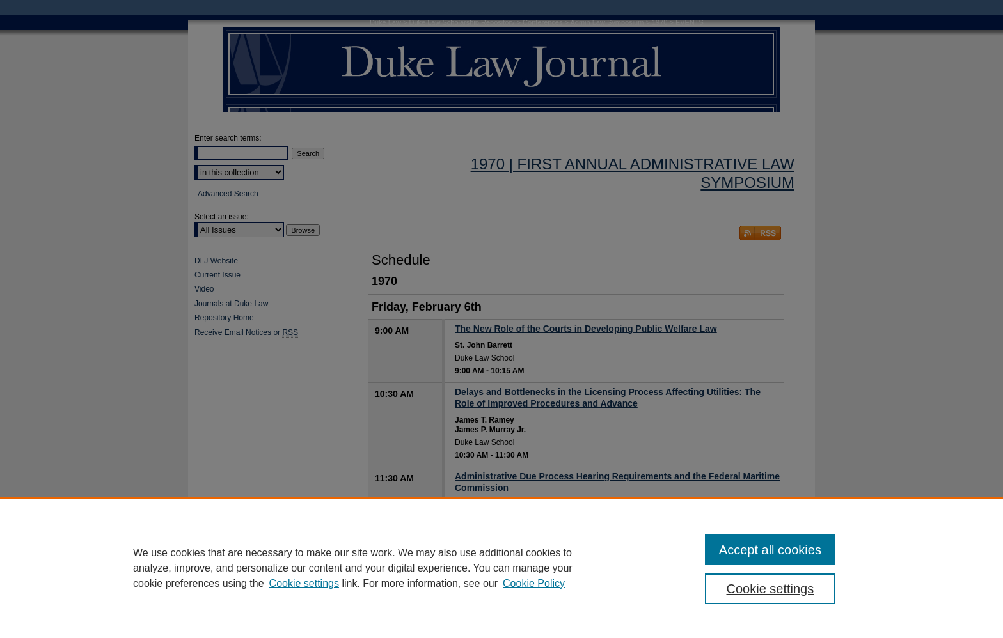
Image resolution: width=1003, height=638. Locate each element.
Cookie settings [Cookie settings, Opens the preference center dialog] (770, 589)
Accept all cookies (770, 550)
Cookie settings (304, 583)
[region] (501, 567)
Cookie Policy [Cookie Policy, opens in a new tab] (534, 583)
